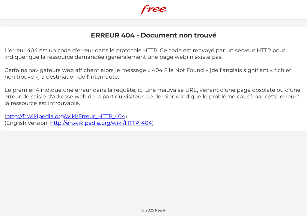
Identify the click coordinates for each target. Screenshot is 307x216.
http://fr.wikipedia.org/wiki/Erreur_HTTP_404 (65, 116)
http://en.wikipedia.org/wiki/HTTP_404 (101, 123)
